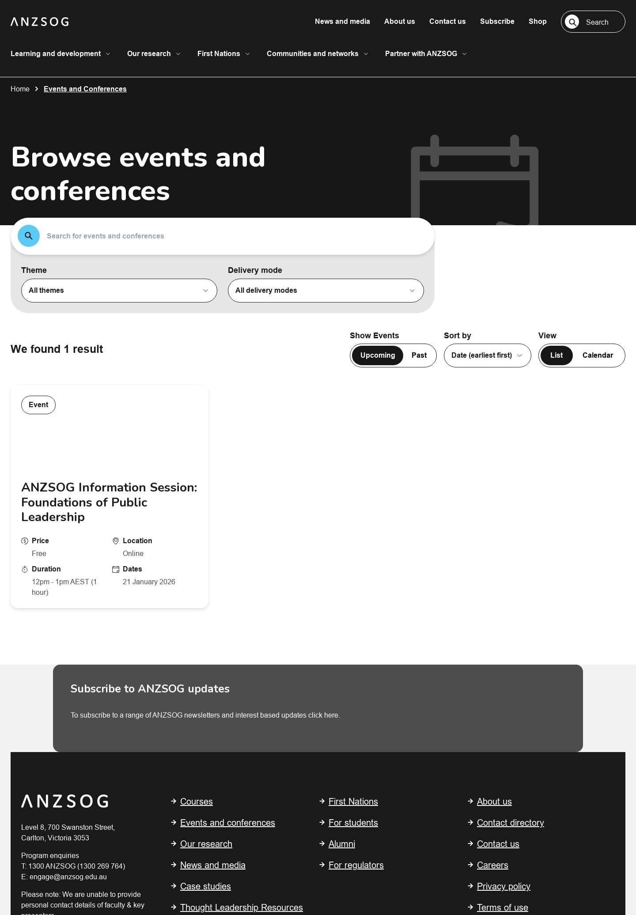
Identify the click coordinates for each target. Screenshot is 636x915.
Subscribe (497, 21)
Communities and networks (313, 53)
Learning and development (56, 53)
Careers (492, 642)
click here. (324, 492)
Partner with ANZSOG (421, 53)
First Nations (218, 53)
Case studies (205, 663)
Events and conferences (227, 599)
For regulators (356, 642)
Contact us (447, 21)
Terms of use (502, 684)
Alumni (342, 621)
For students (353, 599)
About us (399, 21)
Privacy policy (503, 663)
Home (20, 89)
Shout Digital (197, 867)
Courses (196, 578)
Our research (149, 53)
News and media (342, 21)
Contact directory (510, 599)
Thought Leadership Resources (241, 684)
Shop (538, 21)
